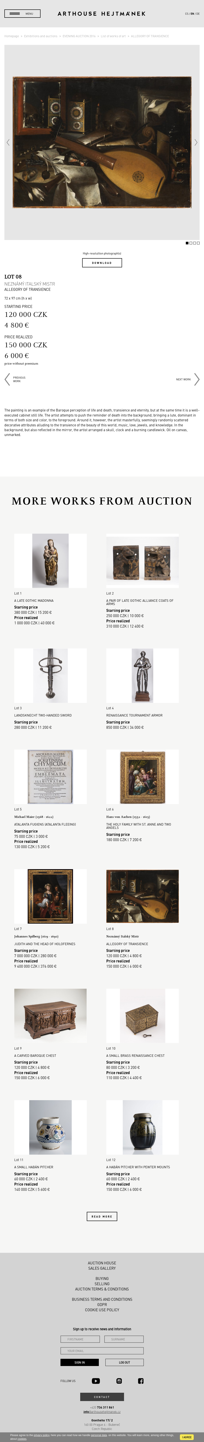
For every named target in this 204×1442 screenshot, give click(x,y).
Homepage (12, 36)
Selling (102, 1283)
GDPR (102, 1304)
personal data (99, 1435)
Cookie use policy (102, 1309)
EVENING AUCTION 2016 (79, 36)
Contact (102, 1397)
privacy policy (41, 1435)
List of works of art (113, 36)
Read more (102, 1216)
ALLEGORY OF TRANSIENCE (150, 36)
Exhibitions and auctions (41, 36)
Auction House (102, 1263)
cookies (22, 1438)
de (198, 13)
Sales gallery (102, 1268)
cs (186, 13)
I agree (187, 1437)
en (192, 14)
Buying (102, 1278)
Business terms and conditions (102, 1299)
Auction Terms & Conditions (102, 1289)
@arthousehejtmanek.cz (102, 1412)
